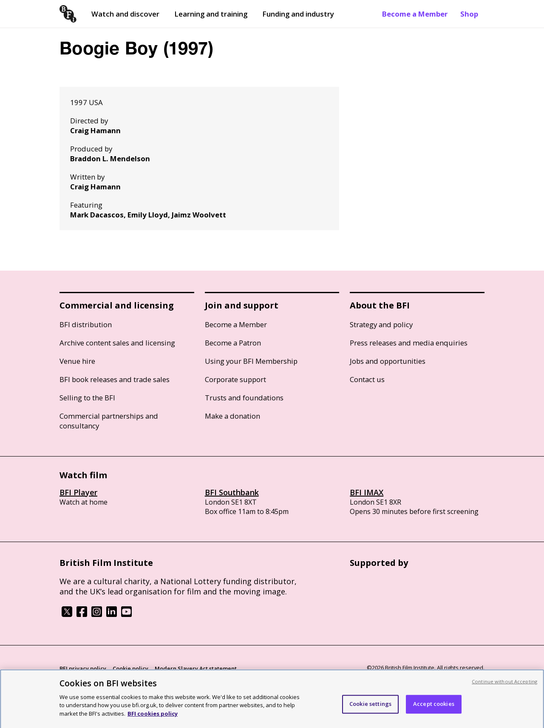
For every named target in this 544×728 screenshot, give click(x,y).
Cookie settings (370, 710)
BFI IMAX (366, 492)
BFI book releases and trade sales (115, 379)
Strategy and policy (381, 324)
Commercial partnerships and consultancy (109, 421)
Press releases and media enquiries (409, 343)
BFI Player (78, 492)
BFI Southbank (232, 492)
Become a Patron (233, 343)
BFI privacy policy (83, 668)
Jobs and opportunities (387, 361)
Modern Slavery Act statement (196, 668)
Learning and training (210, 14)
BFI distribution (86, 324)
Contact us (367, 379)
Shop (469, 14)
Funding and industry (298, 14)
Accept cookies (433, 710)
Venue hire (77, 361)
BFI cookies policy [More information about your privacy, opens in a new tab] (153, 720)
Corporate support (235, 379)
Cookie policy (130, 668)
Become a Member (415, 14)
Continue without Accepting (504, 688)
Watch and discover (125, 14)
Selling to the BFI (87, 398)
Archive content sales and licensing (117, 343)
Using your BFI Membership (251, 361)
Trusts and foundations (244, 398)
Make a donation (232, 416)
